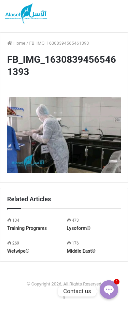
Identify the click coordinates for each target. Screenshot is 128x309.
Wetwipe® (18, 251)
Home (16, 43)
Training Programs (27, 228)
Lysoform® (79, 228)
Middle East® (81, 251)
